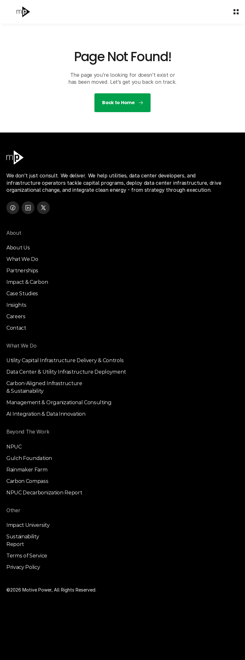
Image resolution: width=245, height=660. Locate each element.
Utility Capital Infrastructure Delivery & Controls (65, 360)
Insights (16, 305)
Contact (16, 328)
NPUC (14, 447)
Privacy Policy (23, 567)
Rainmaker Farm (27, 470)
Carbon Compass (27, 481)
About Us (18, 248)
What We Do (22, 259)
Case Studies (22, 294)
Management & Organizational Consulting (59, 402)
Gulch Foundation (29, 458)
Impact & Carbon (27, 282)
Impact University (28, 525)
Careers (16, 316)
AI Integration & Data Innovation (45, 414)
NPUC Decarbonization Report (44, 493)
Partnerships (22, 271)
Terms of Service (26, 556)
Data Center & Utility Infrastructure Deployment (66, 372)
